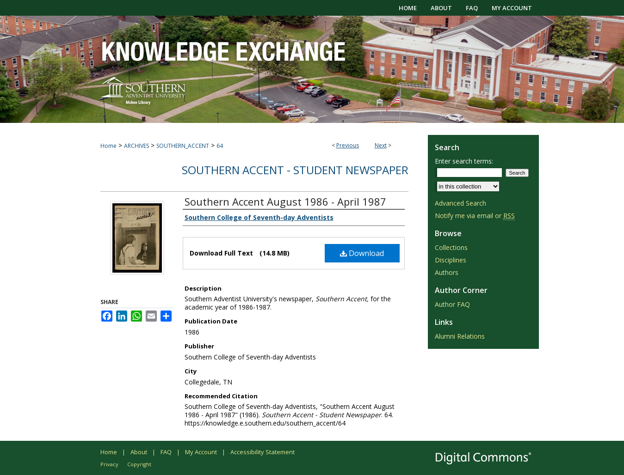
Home (108, 146)
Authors (446, 272)
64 (219, 146)
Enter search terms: (464, 161)
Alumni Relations (460, 336)
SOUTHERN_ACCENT (182, 146)
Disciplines (450, 260)
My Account (201, 452)
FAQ (166, 452)
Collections (451, 247)
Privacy (109, 464)
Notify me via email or (475, 215)
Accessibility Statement (262, 452)
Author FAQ (452, 304)
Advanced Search (460, 203)
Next (381, 145)
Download (362, 253)
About (138, 452)
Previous (347, 145)
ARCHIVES (136, 146)
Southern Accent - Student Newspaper (295, 169)
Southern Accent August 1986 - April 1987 (285, 201)
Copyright (139, 464)
